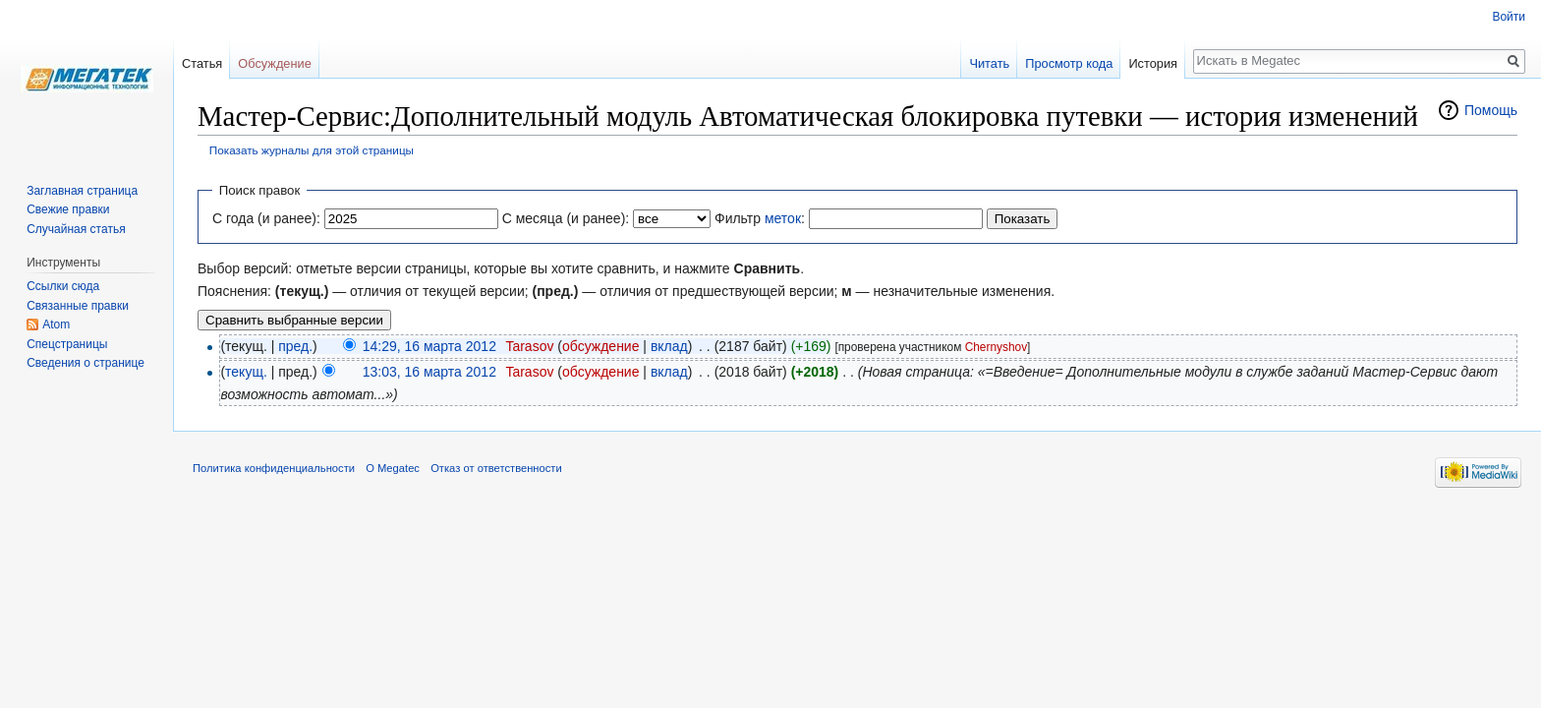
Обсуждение (275, 63)
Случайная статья (76, 229)
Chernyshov (996, 347)
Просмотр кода (1069, 63)
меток (783, 218)
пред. (295, 346)
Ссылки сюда (63, 286)
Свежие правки (68, 209)
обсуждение (600, 346)
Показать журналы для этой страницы (311, 150)
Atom (56, 324)
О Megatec (393, 468)
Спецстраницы (67, 344)
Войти (1508, 17)
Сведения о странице (85, 363)
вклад (669, 346)
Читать (989, 63)
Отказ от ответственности (496, 468)
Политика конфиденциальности (274, 468)
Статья (202, 63)
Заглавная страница (82, 191)
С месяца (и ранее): (566, 218)
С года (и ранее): (266, 218)
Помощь (1490, 110)
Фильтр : (759, 218)
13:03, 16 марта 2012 (429, 372)
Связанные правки (78, 306)
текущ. (246, 372)
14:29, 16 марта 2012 (429, 346)
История (1152, 63)
